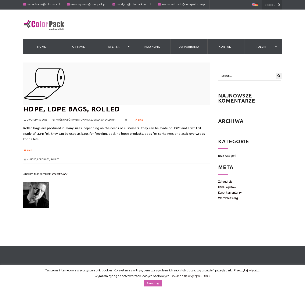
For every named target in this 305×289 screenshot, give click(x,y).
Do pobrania (189, 46)
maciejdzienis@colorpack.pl (43, 4)
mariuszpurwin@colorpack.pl (88, 4)
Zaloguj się (225, 181)
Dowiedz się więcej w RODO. (191, 276)
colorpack (60, 174)
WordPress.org (228, 198)
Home (41, 46)
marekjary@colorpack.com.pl (133, 4)
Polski (261, 46)
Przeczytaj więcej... (247, 270)
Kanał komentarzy (230, 192)
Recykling (152, 46)
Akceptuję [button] (153, 283)
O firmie (78, 46)
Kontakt (226, 46)
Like (138, 119)
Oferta (114, 46)
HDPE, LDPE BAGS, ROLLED (71, 109)
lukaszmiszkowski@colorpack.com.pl (183, 4)
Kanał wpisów (227, 187)
